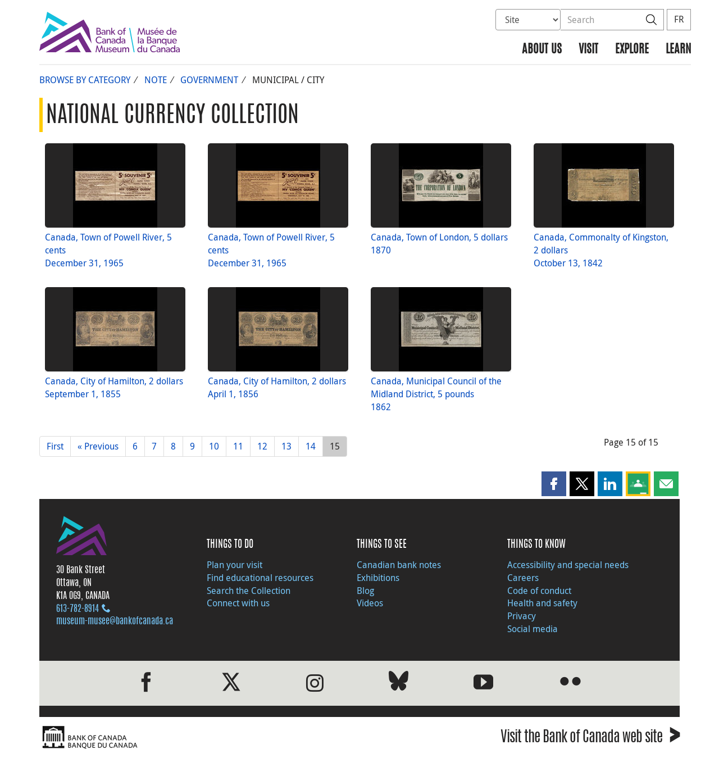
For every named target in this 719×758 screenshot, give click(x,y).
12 (262, 446)
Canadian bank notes (399, 565)
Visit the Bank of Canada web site (590, 738)
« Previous (98, 446)
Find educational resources (260, 577)
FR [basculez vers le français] (679, 19)
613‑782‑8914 (77, 609)
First (55, 446)
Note (155, 80)
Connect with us (238, 603)
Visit (588, 50)
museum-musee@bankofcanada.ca (114, 621)
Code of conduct (539, 590)
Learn (678, 50)
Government (209, 80)
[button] (553, 483)
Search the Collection (248, 590)
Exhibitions (378, 577)
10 (214, 446)
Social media (532, 629)
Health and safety (542, 603)
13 (286, 446)
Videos (370, 603)
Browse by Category (84, 80)
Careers (523, 577)
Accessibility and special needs (568, 565)
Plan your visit (234, 565)
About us (542, 50)
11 (238, 446)
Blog (365, 590)
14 (311, 446)
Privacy (521, 616)
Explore (632, 50)
